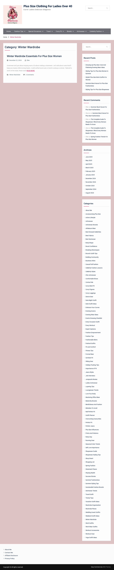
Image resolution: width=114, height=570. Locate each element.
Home (8, 31)
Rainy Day (89, 437)
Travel (48, 31)
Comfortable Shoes (92, 279)
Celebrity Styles (90, 271)
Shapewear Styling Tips (93, 455)
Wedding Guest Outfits (93, 512)
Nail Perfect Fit (90, 411)
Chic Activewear (91, 275)
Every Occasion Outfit (93, 322)
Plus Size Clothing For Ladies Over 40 (48, 6)
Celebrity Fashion (96, 31)
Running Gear (90, 440)
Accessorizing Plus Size (93, 214)
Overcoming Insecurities (93, 419)
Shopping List (90, 462)
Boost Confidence (91, 246)
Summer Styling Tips (92, 483)
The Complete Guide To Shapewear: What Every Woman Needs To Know (96, 121)
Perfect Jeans (90, 426)
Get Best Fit (89, 358)
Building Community (92, 257)
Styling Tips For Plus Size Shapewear (97, 89)
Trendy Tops (89, 498)
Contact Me (89, 282)
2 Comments (30, 75)
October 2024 (90, 185)
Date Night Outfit (91, 300)
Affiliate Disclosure (11, 555)
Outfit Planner (90, 415)
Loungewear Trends (92, 390)
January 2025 (90, 175)
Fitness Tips (89, 350)
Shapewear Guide (91, 451)
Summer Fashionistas (93, 480)
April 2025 (89, 164)
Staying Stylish (90, 473)
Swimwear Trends (91, 491)
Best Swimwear (91, 239)
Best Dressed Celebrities (93, 232)
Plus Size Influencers (92, 429)
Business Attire (90, 261)
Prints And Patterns (92, 433)
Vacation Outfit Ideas (92, 501)
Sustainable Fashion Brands (95, 487)
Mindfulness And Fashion (94, 404)
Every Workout (90, 325)
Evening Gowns (91, 311)
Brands (69, 31)
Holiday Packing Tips (92, 365)
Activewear (81, 31)
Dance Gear (89, 296)
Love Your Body (91, 394)
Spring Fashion (90, 465)
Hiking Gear (89, 361)
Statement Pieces (91, 469)
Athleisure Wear (91, 228)
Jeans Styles (90, 372)
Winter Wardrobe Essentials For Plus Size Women (34, 56)
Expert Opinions (91, 329)
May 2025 (89, 160)
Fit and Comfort (91, 347)
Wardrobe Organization (93, 505)
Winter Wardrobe (14, 75)
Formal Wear (90, 354)
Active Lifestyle (90, 217)
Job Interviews (90, 376)
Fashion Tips (18, 31)
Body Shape (89, 243)
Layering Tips (90, 386)
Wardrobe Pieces (91, 509)
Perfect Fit (89, 422)
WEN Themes (107, 567)
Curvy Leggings (91, 293)
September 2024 (91, 189)
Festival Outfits (90, 343)
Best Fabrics (90, 235)
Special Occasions (34, 31)
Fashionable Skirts (91, 340)
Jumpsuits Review (91, 379)
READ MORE (31, 70)
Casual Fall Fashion (92, 264)
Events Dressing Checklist (94, 318)
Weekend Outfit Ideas (92, 516)
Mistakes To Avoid (91, 408)
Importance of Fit (91, 368)
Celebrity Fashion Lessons (94, 268)
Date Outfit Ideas (91, 304)
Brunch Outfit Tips (91, 253)
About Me (89, 210)
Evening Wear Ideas (92, 314)
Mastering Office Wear (93, 397)
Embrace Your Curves (92, 307)
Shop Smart (89, 458)
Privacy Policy (9, 558)
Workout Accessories (92, 530)
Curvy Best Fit (90, 286)
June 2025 (89, 157)
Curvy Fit (59, 31)
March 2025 (89, 167)
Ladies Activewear (91, 383)
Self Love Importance (92, 447)
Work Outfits (90, 523)
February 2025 (90, 171)
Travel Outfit (89, 494)
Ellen (28, 60)
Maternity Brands (91, 401)
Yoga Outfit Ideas (91, 537)
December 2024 (91, 178)
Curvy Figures (90, 289)
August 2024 (90, 193)
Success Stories (91, 476)
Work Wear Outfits (91, 526)
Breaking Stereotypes (92, 250)
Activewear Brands (92, 225)
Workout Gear (90, 534)
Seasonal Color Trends (93, 444)
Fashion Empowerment (93, 332)
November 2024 (91, 182)
